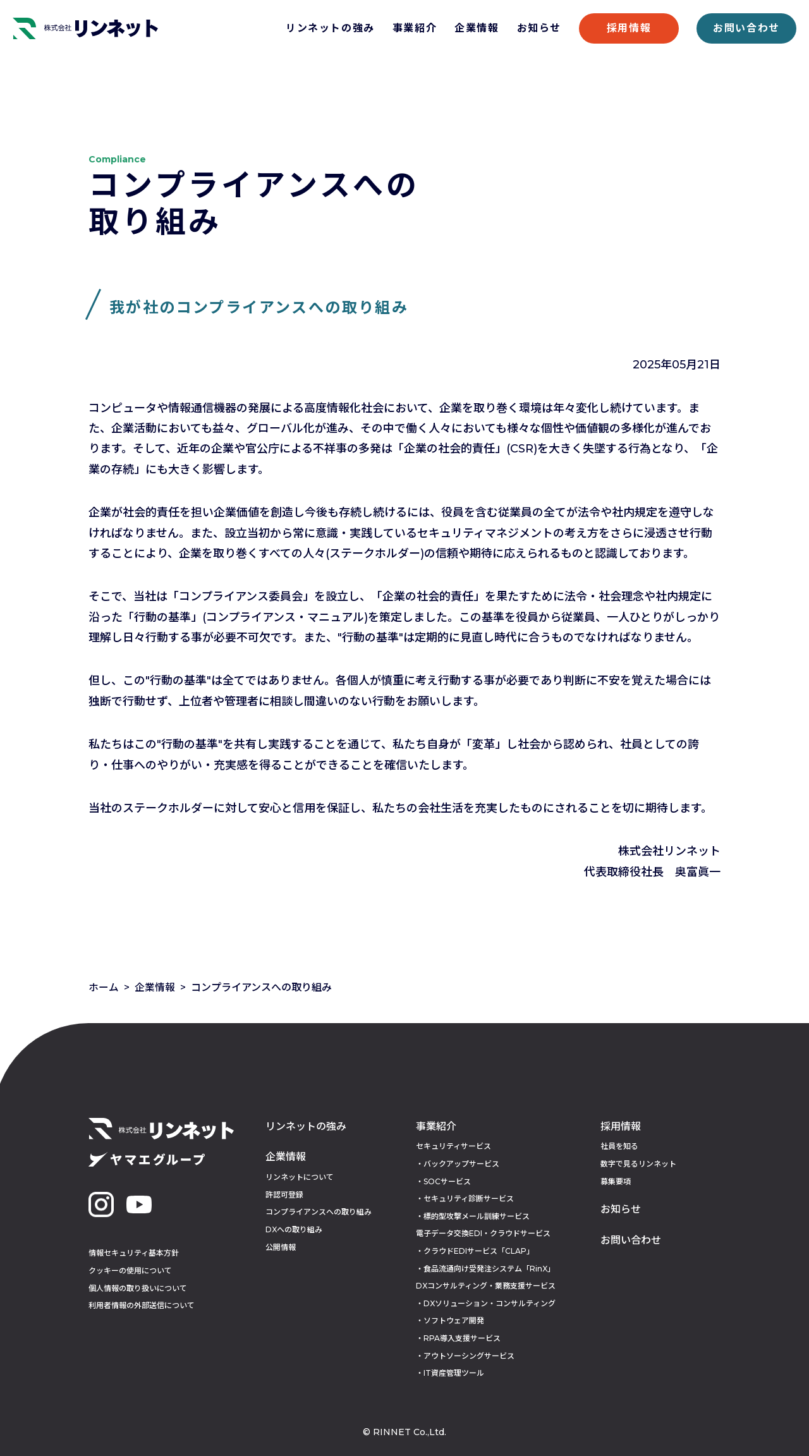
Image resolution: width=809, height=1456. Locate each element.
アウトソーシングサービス (468, 1356)
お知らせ (539, 28)
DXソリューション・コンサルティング (489, 1303)
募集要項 (615, 1181)
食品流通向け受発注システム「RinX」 (489, 1268)
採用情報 (629, 28)
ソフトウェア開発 (453, 1320)
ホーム (103, 987)
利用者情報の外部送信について (141, 1305)
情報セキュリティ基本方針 (133, 1253)
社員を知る (619, 1146)
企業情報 (476, 28)
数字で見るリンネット (638, 1163)
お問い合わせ (746, 28)
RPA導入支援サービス (462, 1338)
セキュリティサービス (453, 1146)
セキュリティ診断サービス (468, 1198)
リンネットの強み (330, 28)
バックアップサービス (461, 1163)
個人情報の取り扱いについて (137, 1288)
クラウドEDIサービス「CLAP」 (478, 1251)
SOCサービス (447, 1181)
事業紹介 (414, 28)
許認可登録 (284, 1194)
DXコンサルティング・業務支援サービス (486, 1285)
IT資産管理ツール (453, 1373)
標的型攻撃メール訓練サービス (476, 1216)
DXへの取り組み (293, 1229)
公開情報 (280, 1247)
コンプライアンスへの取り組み (318, 1211)
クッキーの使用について (130, 1270)
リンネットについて (299, 1177)
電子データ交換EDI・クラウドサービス (483, 1233)
